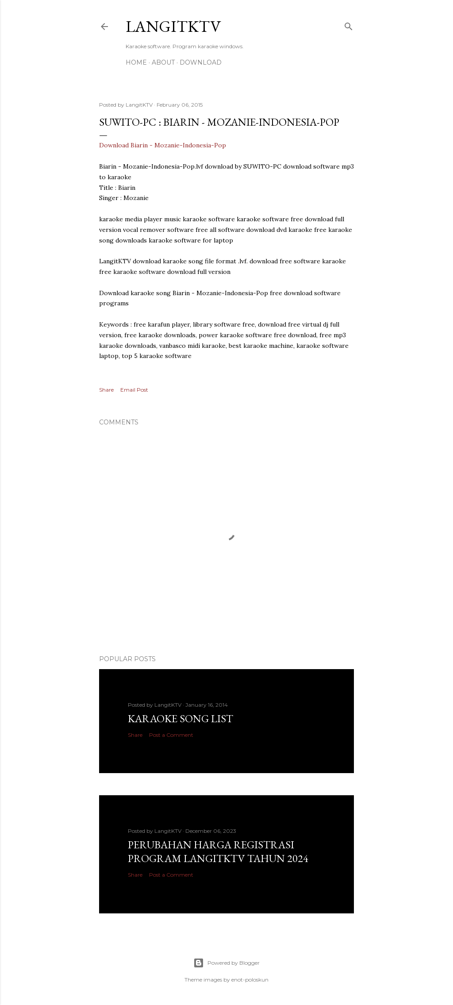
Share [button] (106, 389)
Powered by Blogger (226, 963)
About (163, 62)
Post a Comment (171, 735)
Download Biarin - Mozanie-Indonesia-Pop (162, 145)
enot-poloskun (250, 979)
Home (136, 62)
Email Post (134, 389)
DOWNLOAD (201, 62)
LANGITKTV (173, 26)
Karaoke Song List (180, 718)
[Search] (348, 24)
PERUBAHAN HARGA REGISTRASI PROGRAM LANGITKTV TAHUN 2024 (218, 851)
